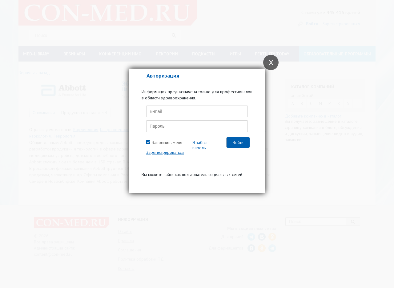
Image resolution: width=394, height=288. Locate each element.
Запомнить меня (167, 142)
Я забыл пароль (199, 145)
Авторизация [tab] (163, 75)
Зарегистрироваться (165, 152)
